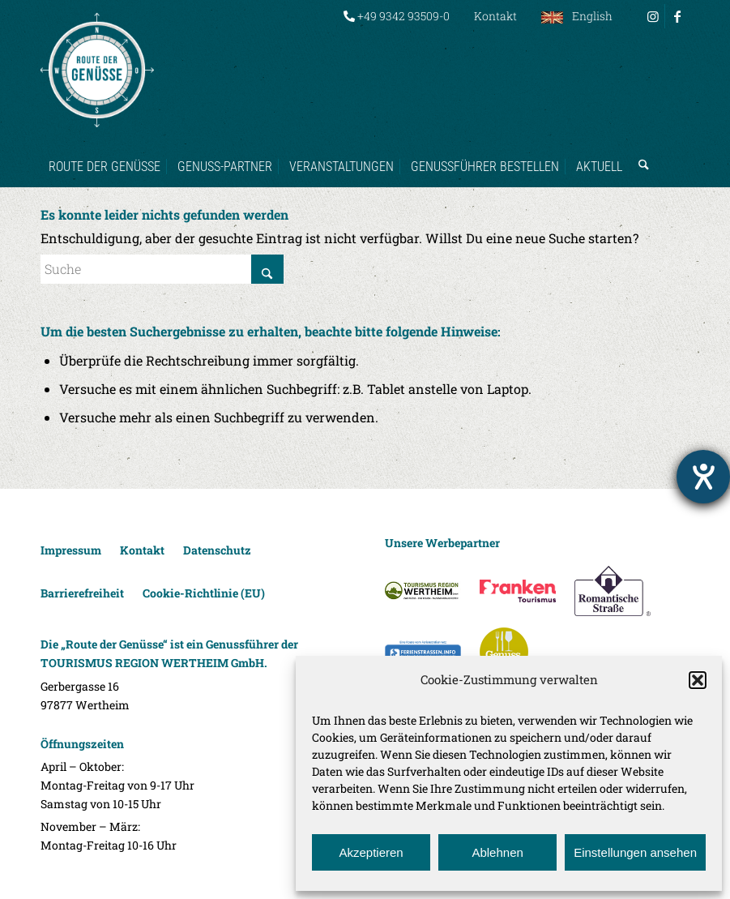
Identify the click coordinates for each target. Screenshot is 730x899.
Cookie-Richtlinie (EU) (204, 593)
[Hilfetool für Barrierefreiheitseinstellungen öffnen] (703, 476)
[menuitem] (396, 16)
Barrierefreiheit (82, 593)
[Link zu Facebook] (677, 16)
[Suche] (639, 151)
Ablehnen (497, 852)
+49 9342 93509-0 (397, 16)
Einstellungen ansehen (635, 852)
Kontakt (495, 16)
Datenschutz (217, 550)
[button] (697, 680)
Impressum (71, 550)
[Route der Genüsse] (97, 69)
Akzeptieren (371, 852)
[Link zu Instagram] (652, 16)
